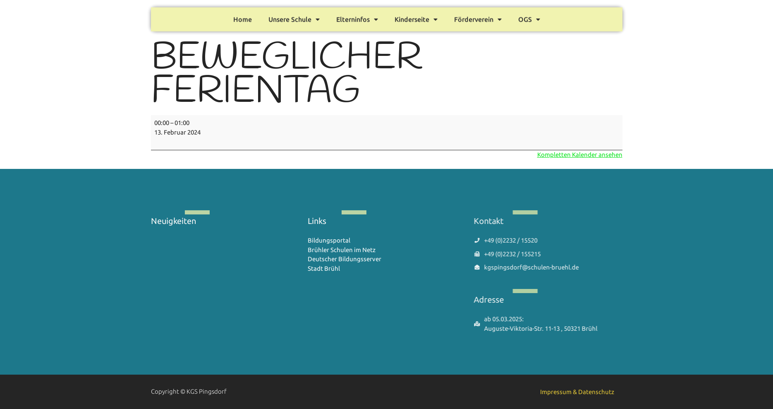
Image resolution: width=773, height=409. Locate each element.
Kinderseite (416, 17)
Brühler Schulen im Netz (342, 249)
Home (242, 17)
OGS (529, 17)
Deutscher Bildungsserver (344, 258)
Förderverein (478, 17)
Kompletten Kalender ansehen (579, 154)
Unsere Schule (294, 17)
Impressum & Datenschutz (577, 391)
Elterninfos (357, 17)
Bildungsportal (329, 240)
